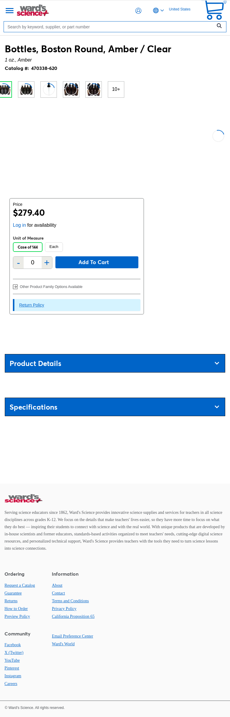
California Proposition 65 (73, 616)
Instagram (12, 676)
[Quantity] (33, 262)
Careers (10, 683)
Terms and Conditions (70, 601)
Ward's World (63, 644)
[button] (138, 11)
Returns (11, 601)
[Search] (109, 27)
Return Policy (31, 305)
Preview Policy (17, 616)
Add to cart (93, 262)
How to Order (16, 608)
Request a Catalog (19, 585)
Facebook (12, 645)
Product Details (114, 363)
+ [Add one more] (47, 262)
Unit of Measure (28, 238)
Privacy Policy (64, 608)
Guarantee (13, 593)
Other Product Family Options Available (48, 286)
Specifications (114, 407)
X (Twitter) (13, 652)
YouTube (12, 660)
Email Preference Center (72, 636)
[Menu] (9, 10)
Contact (58, 593)
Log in (19, 225)
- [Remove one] (18, 262)
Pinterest (11, 668)
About (57, 585)
